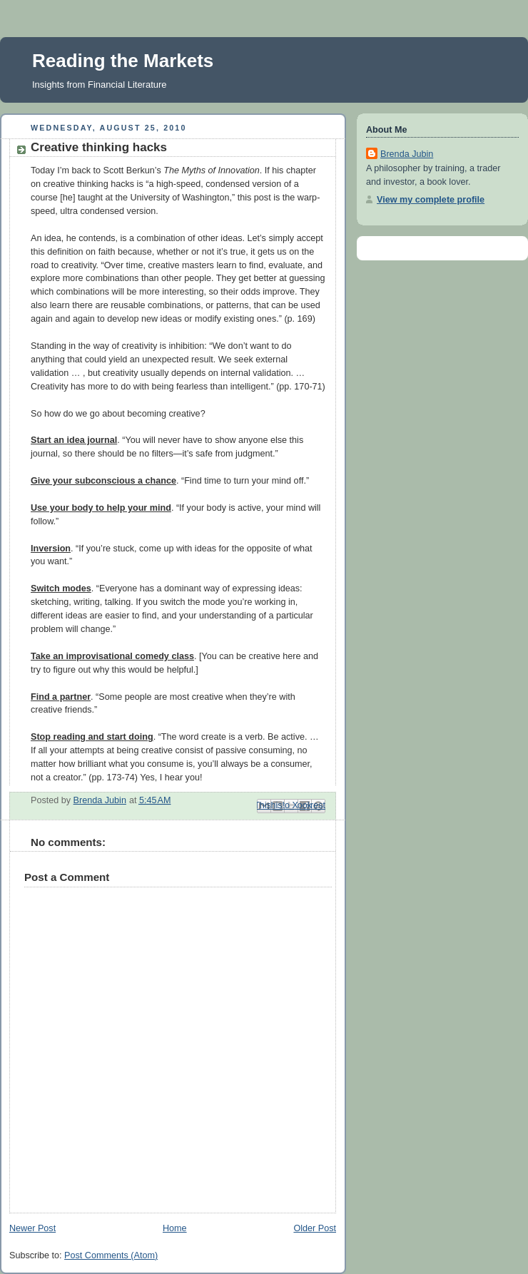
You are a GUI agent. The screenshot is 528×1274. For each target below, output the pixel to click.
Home (175, 1228)
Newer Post (32, 1228)
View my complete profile (430, 200)
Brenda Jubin (406, 154)
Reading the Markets (122, 60)
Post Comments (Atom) (111, 1255)
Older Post (314, 1228)
